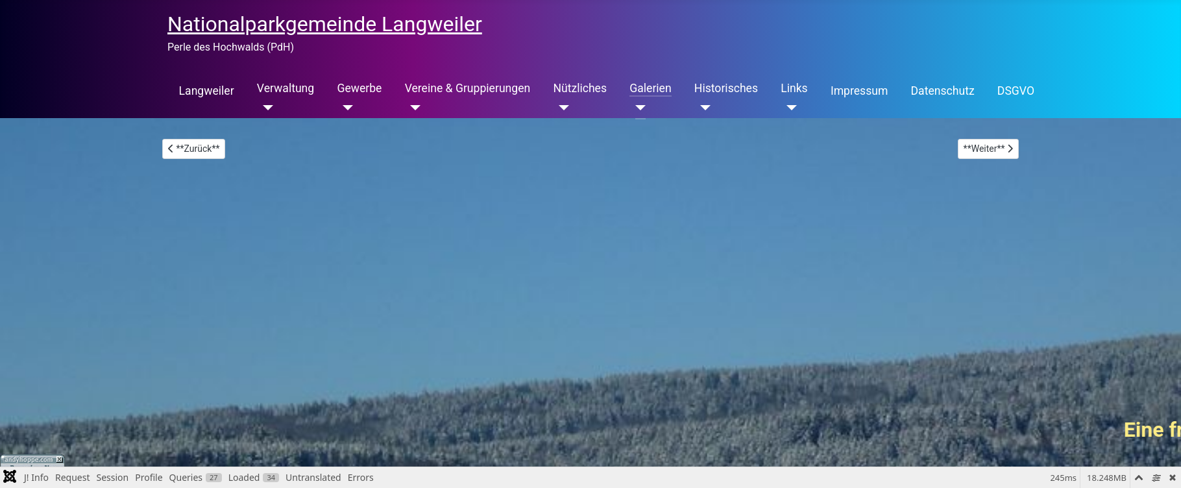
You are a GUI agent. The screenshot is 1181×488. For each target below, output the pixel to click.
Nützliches (580, 88)
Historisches (726, 88)
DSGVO (1015, 90)
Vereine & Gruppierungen (468, 88)
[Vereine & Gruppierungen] (413, 108)
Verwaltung (285, 88)
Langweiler (206, 90)
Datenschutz (943, 90)
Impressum (859, 90)
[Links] (789, 108)
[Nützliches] (561, 108)
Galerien (650, 88)
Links (794, 88)
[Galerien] (637, 108)
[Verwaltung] (265, 108)
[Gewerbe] (345, 108)
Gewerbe (359, 88)
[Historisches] (702, 108)
